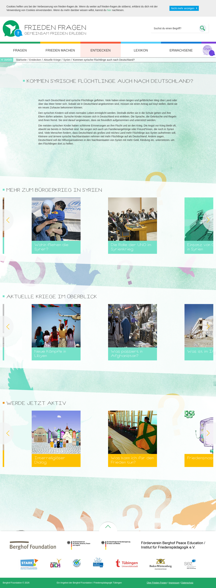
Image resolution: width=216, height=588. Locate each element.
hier (109, 10)
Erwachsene (181, 50)
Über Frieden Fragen (157, 582)
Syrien (66, 59)
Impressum (174, 582)
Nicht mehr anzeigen (182, 8)
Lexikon (141, 50)
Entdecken (101, 50)
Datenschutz (187, 582)
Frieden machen (60, 50)
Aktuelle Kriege (52, 59)
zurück (8, 59)
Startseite (21, 59)
